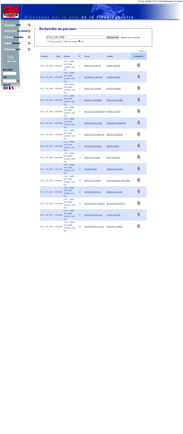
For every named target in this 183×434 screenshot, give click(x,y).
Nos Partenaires (166, 1)
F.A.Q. (141, 1)
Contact (178, 1)
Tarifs (148, 1)
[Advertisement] (168, 80)
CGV (155, 1)
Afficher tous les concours (130, 38)
